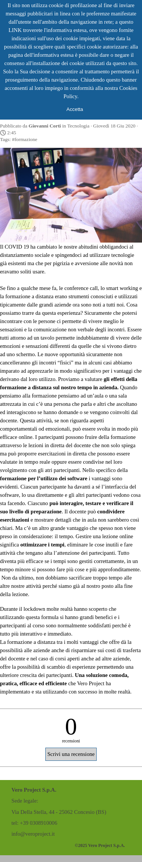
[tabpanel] (61, 812)
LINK (15, 30)
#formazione (24, 139)
